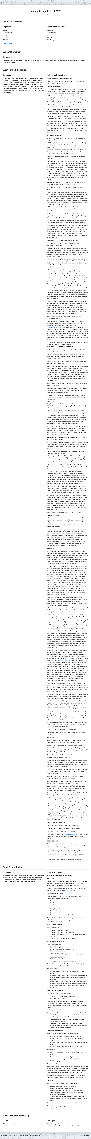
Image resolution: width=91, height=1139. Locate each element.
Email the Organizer (8, 43)
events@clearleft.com (53, 327)
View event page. (85, 1136)
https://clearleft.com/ (72, 834)
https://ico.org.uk (72, 1103)
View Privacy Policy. (35, 1136)
